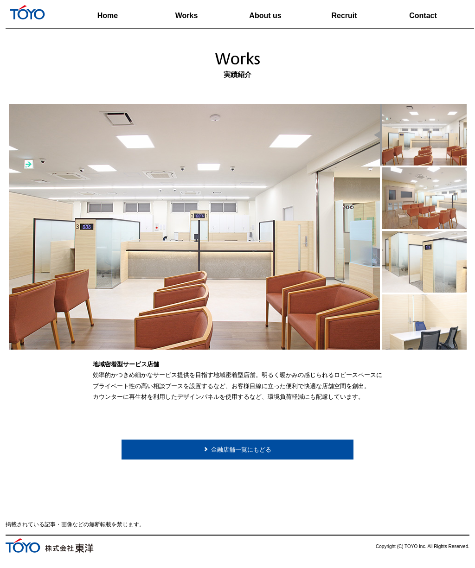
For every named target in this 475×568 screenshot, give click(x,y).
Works (186, 15)
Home (107, 15)
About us (265, 15)
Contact (423, 15)
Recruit (344, 15)
